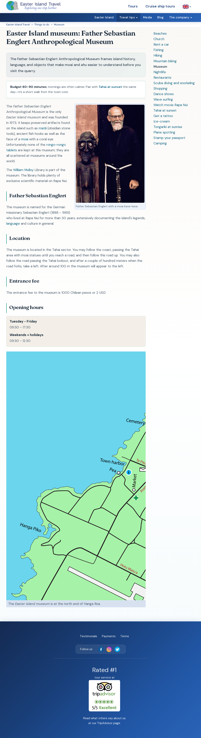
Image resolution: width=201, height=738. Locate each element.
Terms (124, 636)
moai (24, 139)
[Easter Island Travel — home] (33, 5)
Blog (160, 17)
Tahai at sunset (164, 110)
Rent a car (161, 44)
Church (158, 39)
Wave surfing (163, 99)
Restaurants (162, 77)
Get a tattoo (163, 116)
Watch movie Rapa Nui (170, 105)
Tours (133, 6)
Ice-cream (161, 121)
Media (147, 17)
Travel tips (127, 17)
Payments (109, 636)
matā (43, 128)
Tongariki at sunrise (167, 127)
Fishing (158, 50)
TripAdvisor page (108, 723)
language (13, 223)
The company (179, 17)
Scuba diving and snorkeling (174, 83)
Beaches (160, 33)
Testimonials (88, 636)
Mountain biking (165, 61)
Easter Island (104, 17)
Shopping (160, 88)
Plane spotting (164, 132)
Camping (160, 143)
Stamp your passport (169, 138)
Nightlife (159, 72)
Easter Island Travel (18, 24)
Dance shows (163, 94)
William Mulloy (23, 170)
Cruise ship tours (160, 6)
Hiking (157, 55)
